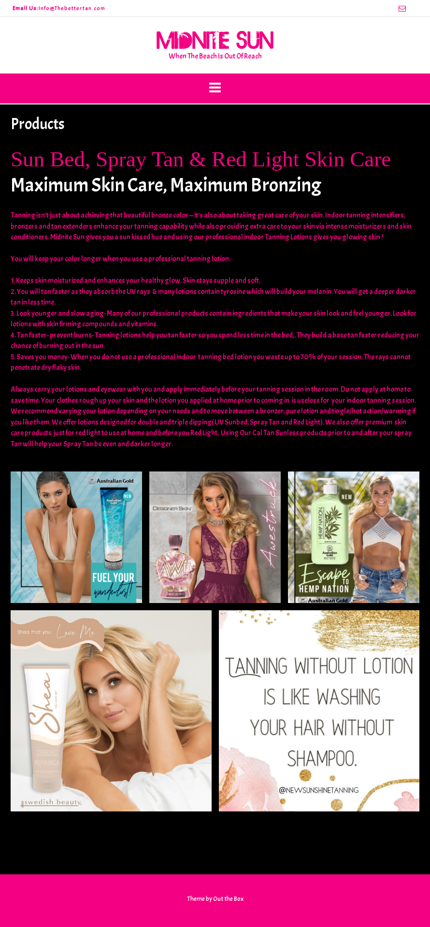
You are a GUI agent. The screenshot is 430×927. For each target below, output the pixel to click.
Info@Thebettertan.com (72, 8)
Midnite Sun (215, 39)
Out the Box (228, 899)
